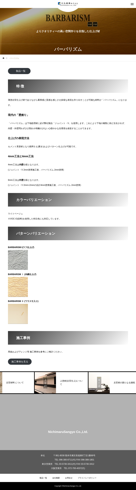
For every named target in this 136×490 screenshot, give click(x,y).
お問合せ (69, 478)
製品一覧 (21, 71)
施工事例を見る (19, 361)
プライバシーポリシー (87, 478)
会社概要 (56, 478)
